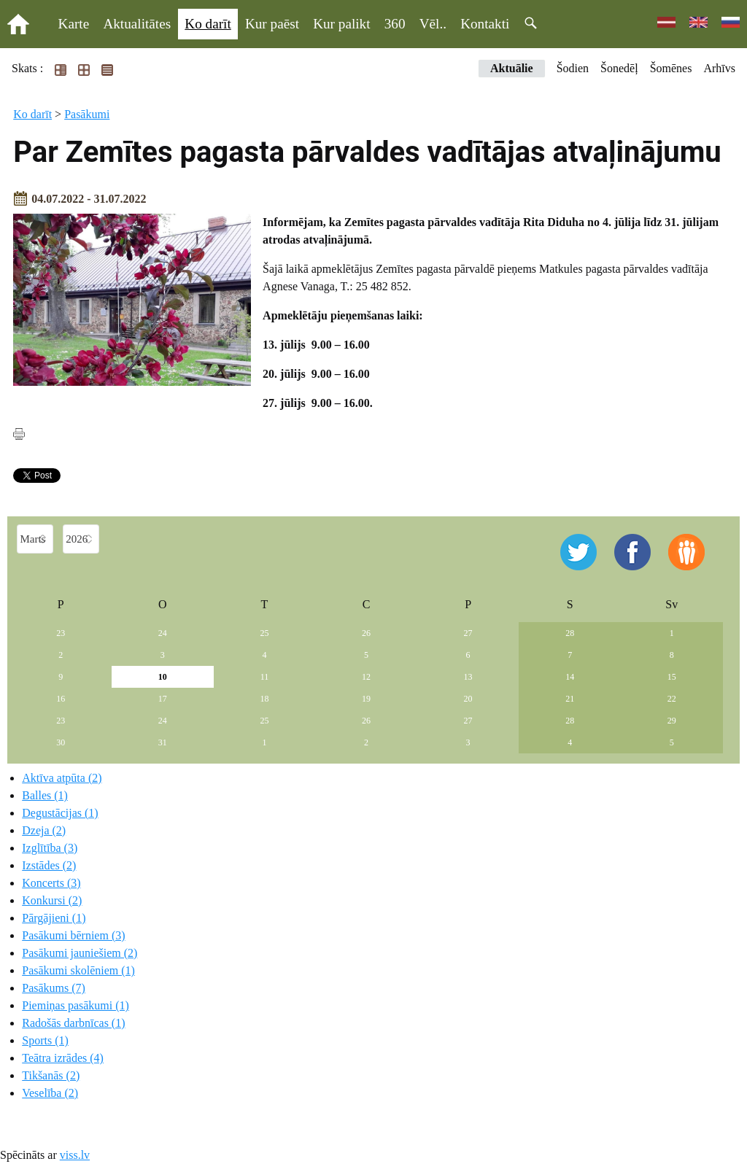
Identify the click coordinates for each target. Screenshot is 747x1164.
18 (264, 699)
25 (264, 633)
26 (366, 633)
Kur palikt (341, 23)
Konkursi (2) (52, 900)
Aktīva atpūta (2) (61, 778)
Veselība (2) (50, 1093)
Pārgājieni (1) (53, 918)
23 (60, 633)
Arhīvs (719, 68)
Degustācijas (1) (60, 813)
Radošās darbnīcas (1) (73, 1023)
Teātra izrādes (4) (63, 1058)
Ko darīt (208, 23)
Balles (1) (45, 795)
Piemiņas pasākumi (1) (75, 1005)
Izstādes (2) (49, 865)
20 (468, 699)
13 (468, 677)
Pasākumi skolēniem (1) (78, 970)
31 (162, 742)
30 (60, 742)
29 (671, 720)
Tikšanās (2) (51, 1075)
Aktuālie (511, 68)
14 (569, 677)
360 (395, 23)
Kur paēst (272, 23)
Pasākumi (86, 114)
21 (569, 699)
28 (569, 633)
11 (264, 677)
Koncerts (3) (51, 883)
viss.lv (75, 1155)
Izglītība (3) (49, 848)
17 (162, 699)
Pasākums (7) (53, 988)
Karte (74, 23)
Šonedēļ (619, 68)
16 (60, 699)
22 (671, 699)
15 (671, 677)
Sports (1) (45, 1040)
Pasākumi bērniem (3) (73, 935)
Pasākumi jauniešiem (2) (79, 953)
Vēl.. (432, 23)
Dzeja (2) (44, 830)
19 (366, 699)
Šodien (573, 68)
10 (162, 677)
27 (468, 633)
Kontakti (484, 23)
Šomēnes (671, 68)
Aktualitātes (137, 23)
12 (366, 677)
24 (162, 633)
